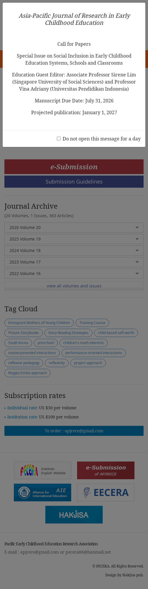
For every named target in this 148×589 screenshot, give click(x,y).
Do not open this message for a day (102, 138)
